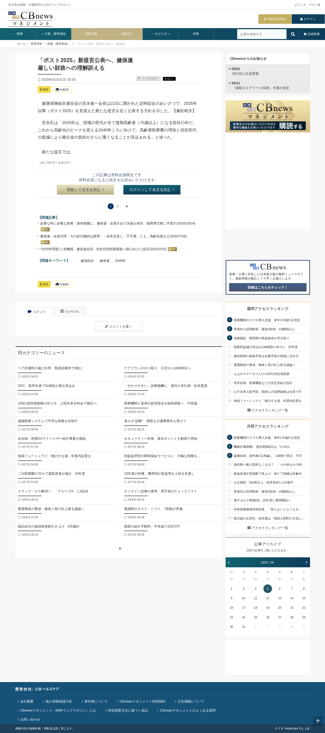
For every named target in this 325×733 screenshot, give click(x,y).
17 (243, 607)
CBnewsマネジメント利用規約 (142, 701)
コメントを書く (118, 326)
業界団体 (36, 43)
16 (231, 607)
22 (303, 607)
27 (243, 579)
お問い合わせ (30, 719)
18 (255, 607)
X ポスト (169, 79)
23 (231, 617)
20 (279, 607)
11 (255, 598)
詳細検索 (313, 34)
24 (243, 617)
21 (291, 607)
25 (255, 617)
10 (243, 598)
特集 (196, 33)
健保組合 (87, 261)
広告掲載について (191, 701)
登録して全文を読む (85, 190)
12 (267, 598)
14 (291, 598)
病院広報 (89, 33)
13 (279, 598)
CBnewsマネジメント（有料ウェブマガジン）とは (58, 710)
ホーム (21, 43)
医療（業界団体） (58, 43)
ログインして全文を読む (152, 190)
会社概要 (27, 701)
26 (231, 579)
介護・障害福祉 (53, 33)
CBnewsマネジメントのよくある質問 (188, 710)
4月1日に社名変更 (245, 71)
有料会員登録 (276, 19)
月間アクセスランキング (268, 426)
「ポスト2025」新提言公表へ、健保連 (100, 43)
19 (267, 607)
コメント (37, 312)
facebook (70, 311)
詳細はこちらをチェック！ (268, 287)
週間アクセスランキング (268, 309)
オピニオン (160, 33)
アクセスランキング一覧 (267, 410)
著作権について (96, 701)
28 (255, 579)
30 (279, 579)
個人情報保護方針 (59, 701)
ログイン (310, 19)
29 (267, 579)
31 (291, 579)
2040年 (120, 261)
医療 (18, 33)
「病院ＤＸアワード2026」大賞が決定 (260, 85)
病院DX (125, 33)
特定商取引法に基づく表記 (128, 710)
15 (303, 598)
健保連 (105, 261)
